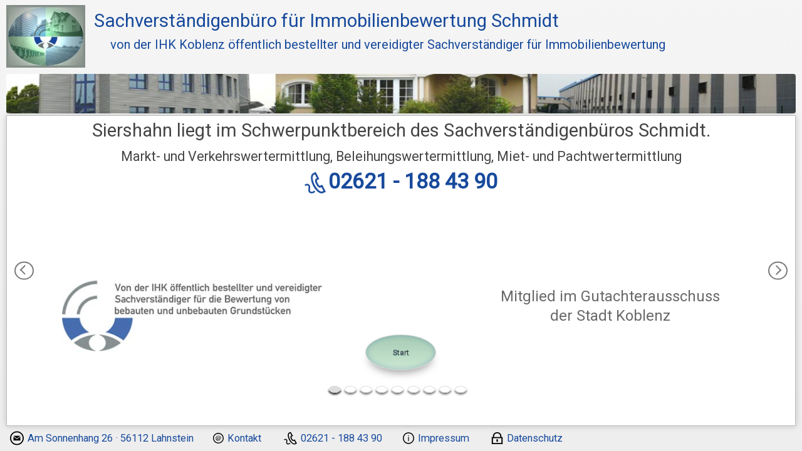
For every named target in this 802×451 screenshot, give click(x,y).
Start (401, 352)
